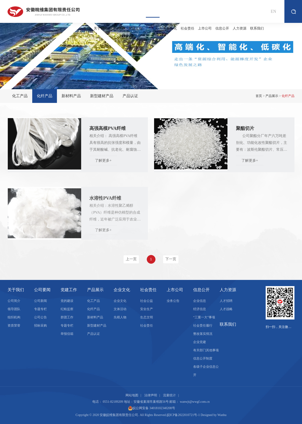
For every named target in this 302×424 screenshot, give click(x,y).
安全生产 (146, 309)
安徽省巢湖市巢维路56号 (151, 401)
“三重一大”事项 (204, 317)
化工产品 (20, 96)
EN (273, 11)
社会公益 (146, 301)
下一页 (170, 259)
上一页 (131, 259)
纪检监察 (67, 309)
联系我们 (257, 28)
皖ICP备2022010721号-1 (183, 415)
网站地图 (132, 395)
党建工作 (135, 28)
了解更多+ (103, 162)
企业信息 (199, 301)
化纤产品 (44, 96)
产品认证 (130, 96)
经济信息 (199, 309)
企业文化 (170, 28)
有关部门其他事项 (206, 350)
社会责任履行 (202, 325)
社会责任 (187, 28)
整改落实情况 (202, 333)
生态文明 (146, 317)
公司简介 (14, 301)
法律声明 (150, 395)
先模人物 (120, 317)
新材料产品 (71, 96)
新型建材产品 (101, 96)
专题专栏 (40, 309)
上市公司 (205, 28)
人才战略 (226, 309)
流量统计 (169, 395)
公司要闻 (118, 28)
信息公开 (222, 28)
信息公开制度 (202, 358)
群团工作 (67, 317)
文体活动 (120, 309)
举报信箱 (67, 333)
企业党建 (199, 342)
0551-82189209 (113, 401)
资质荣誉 (14, 325)
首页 (86, 28)
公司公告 (40, 317)
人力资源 (239, 28)
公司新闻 (40, 301)
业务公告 (173, 301)
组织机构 (14, 317)
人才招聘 (226, 301)
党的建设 (67, 301)
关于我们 (100, 28)
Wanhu (221, 415)
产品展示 (153, 23)
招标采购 (40, 325)
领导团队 (14, 309)
